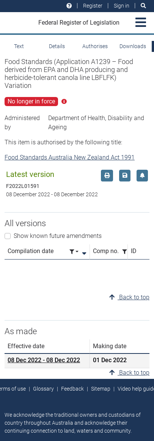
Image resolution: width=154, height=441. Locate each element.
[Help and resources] (69, 6)
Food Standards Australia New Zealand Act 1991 (70, 157)
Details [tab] (57, 46)
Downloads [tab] (132, 46)
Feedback (72, 389)
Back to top (129, 297)
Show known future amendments (58, 235)
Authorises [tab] (95, 46)
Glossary (43, 389)
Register (92, 6)
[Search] (143, 6)
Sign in (121, 6)
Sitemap (100, 389)
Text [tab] (19, 46)
